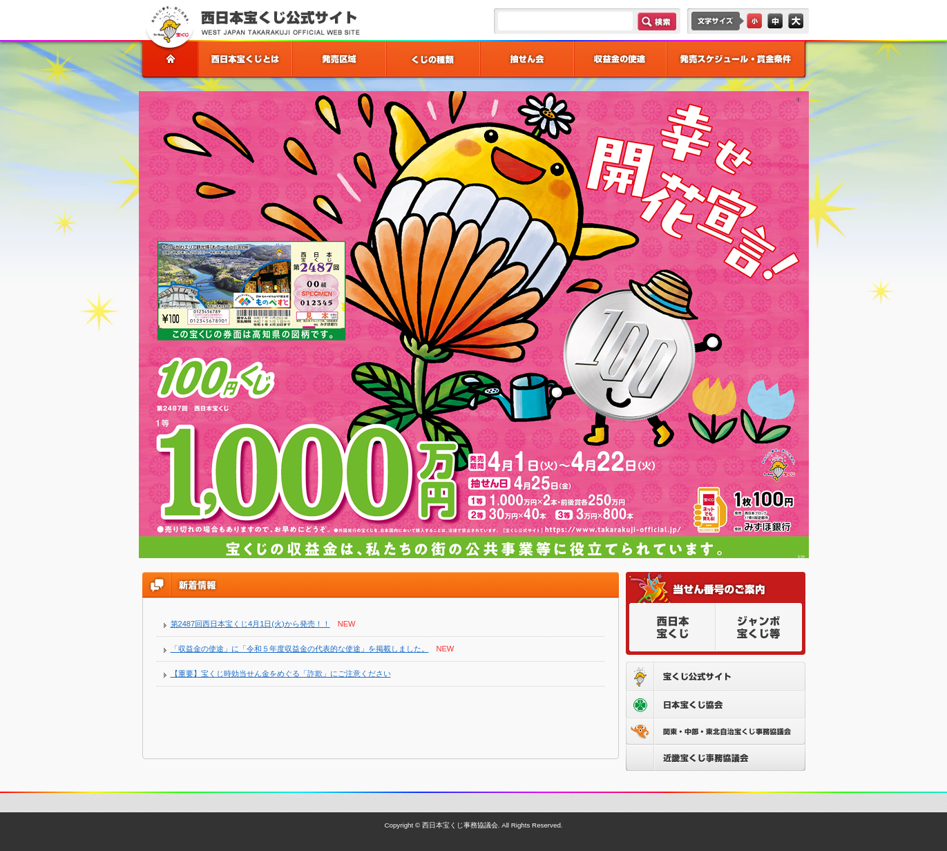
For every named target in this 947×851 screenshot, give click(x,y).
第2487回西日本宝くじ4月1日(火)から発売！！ (250, 624)
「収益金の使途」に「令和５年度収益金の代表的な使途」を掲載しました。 (300, 648)
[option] (474, 324)
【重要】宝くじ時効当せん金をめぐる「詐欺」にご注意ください (281, 673)
